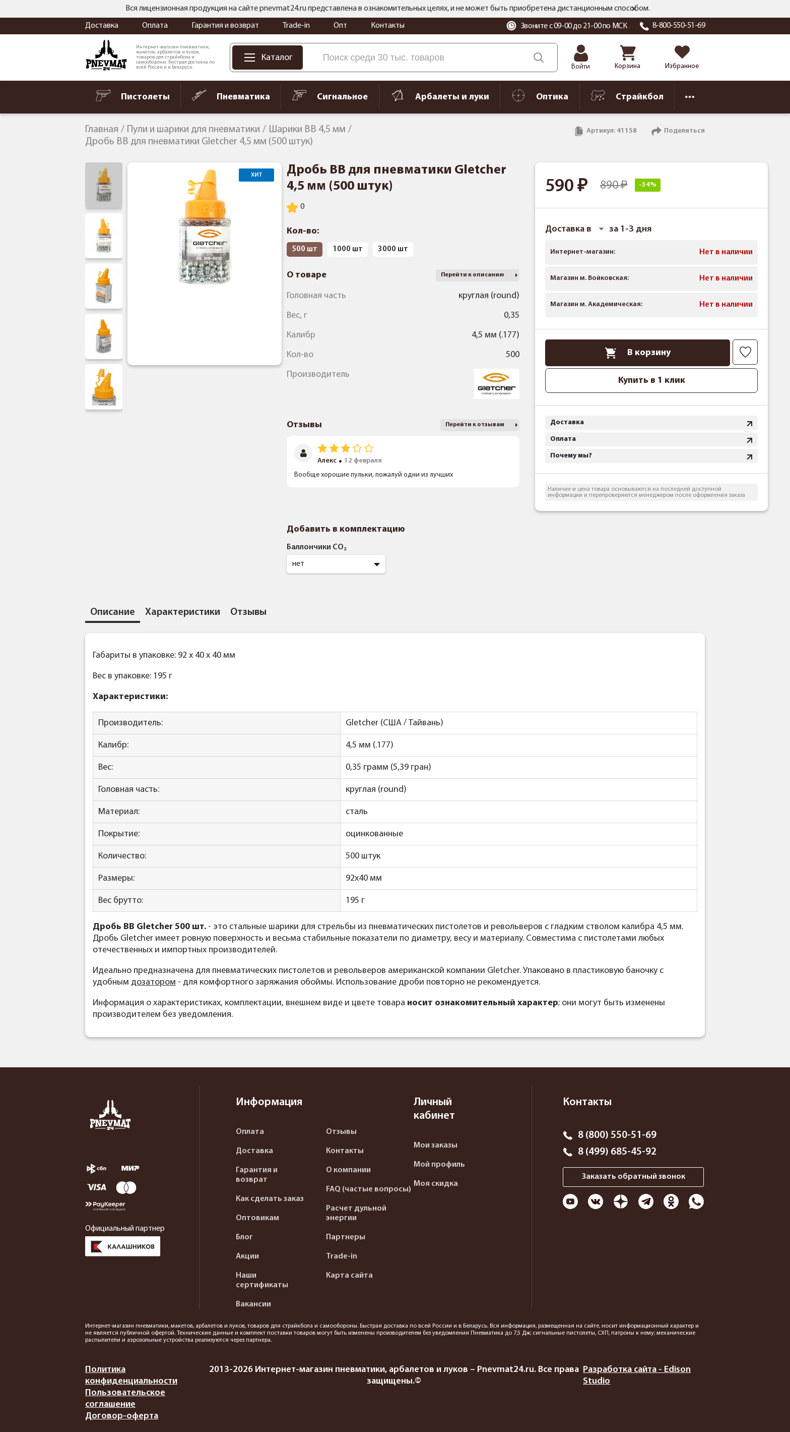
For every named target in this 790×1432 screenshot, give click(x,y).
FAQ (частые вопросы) (368, 1189)
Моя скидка (436, 1184)
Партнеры (345, 1237)
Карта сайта (349, 1276)
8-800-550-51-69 (678, 26)
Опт (340, 26)
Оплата (155, 26)
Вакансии (253, 1304)
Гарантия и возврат (225, 26)
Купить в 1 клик (651, 380)
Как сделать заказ (270, 1199)
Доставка (101, 26)
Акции (247, 1256)
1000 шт (348, 249)
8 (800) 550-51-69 (617, 1135)
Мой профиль (439, 1165)
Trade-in (296, 26)
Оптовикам (257, 1218)
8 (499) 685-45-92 (617, 1152)
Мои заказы (435, 1145)
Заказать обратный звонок (633, 1177)
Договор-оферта (121, 1416)
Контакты (388, 26)
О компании (348, 1170)
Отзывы (341, 1132)
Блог (244, 1237)
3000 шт (393, 249)
